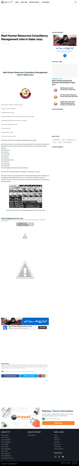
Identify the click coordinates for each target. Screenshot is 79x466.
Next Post (46, 380)
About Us (56, 437)
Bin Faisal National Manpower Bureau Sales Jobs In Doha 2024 (69, 93)
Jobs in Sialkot (4, 446)
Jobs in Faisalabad (5, 442)
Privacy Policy (57, 446)
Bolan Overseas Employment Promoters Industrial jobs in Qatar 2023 (64, 81)
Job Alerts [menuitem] (45, 2)
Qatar (23, 371)
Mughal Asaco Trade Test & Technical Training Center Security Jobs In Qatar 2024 (67, 101)
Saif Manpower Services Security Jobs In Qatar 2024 (67, 86)
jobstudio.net (4, 220)
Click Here (31, 223)
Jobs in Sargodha (5, 453)
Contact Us (57, 439)
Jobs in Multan (4, 444)
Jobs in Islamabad (5, 439)
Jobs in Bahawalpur (6, 455)
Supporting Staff (29, 371)
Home (2, 32)
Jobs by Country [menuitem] (34, 2)
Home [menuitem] (16, 2)
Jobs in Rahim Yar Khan (7, 458)
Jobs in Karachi (5, 437)
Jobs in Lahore (4, 435)
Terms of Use (57, 444)
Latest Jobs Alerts (58, 448)
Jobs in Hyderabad (6, 448)
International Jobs (16, 371)
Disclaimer (56, 442)
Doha (63, 137)
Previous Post (5, 380)
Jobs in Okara (4, 451)
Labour (54, 140)
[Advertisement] (39, 17)
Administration (8, 32)
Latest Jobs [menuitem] (23, 2)
